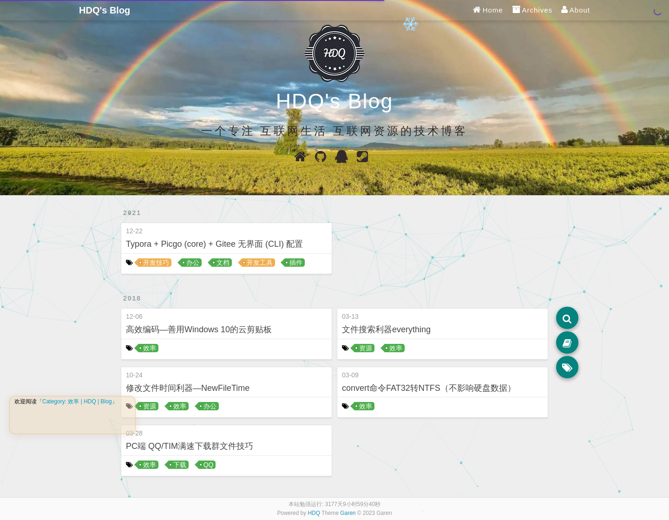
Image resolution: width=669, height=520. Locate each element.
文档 (223, 262)
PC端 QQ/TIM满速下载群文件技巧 (189, 446)
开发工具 (260, 262)
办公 (192, 262)
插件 (295, 262)
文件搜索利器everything (386, 329)
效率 (149, 348)
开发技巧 (156, 262)
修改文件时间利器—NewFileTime (187, 388)
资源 (149, 406)
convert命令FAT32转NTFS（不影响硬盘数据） (429, 388)
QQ (208, 464)
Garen (347, 513)
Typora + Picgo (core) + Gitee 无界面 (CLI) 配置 (214, 244)
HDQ (314, 513)
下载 (179, 464)
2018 (132, 298)
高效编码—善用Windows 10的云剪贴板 (199, 329)
